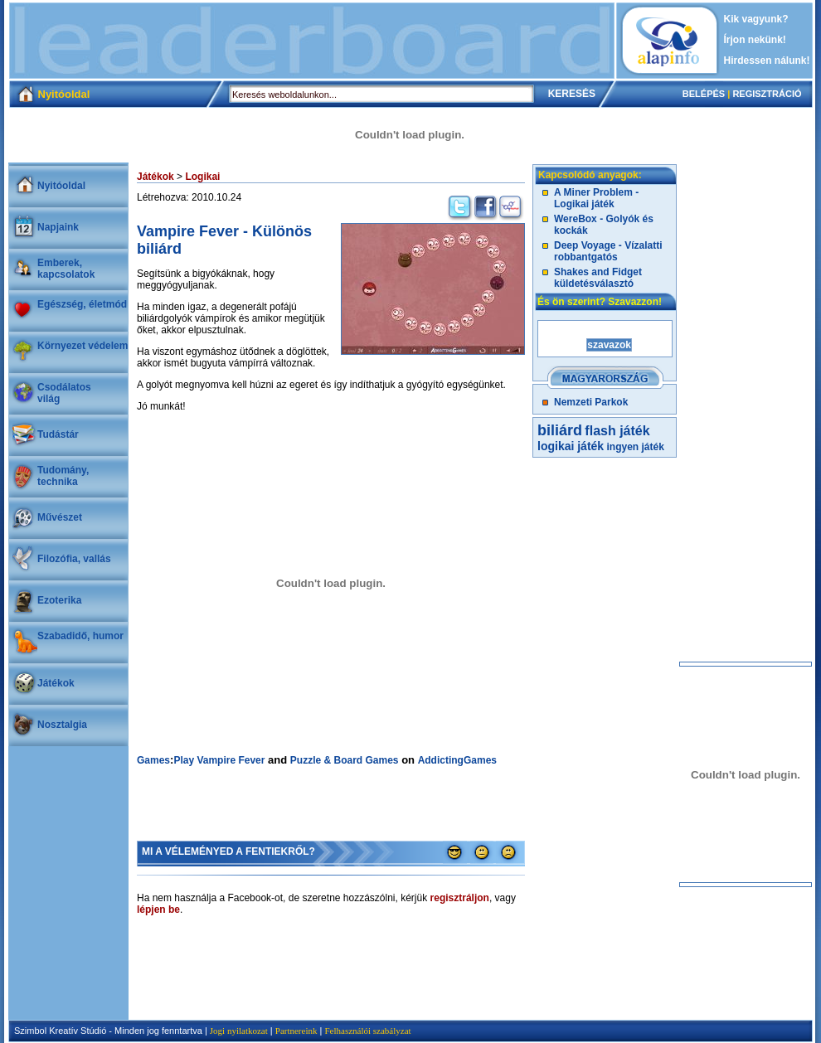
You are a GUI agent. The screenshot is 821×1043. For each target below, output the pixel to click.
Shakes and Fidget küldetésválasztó (598, 277)
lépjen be (158, 909)
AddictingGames (457, 760)
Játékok (56, 683)
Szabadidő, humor (80, 636)
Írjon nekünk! (755, 40)
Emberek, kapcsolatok (66, 268)
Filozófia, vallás (74, 559)
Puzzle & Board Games (344, 760)
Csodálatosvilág (64, 393)
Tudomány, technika (63, 476)
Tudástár (58, 434)
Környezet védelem (82, 346)
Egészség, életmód (82, 304)
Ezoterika (59, 600)
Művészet (59, 517)
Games (153, 760)
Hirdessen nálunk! (767, 60)
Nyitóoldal (61, 186)
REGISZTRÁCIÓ (766, 94)
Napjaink (58, 227)
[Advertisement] (312, 40)
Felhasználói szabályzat (367, 1031)
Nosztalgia (62, 724)
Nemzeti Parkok (591, 402)
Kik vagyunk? (756, 19)
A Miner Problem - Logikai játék (596, 198)
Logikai (202, 176)
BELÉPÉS (704, 94)
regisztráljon (459, 898)
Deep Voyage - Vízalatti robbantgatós (608, 251)
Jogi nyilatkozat (239, 1031)
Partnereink (296, 1031)
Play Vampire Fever (219, 760)
